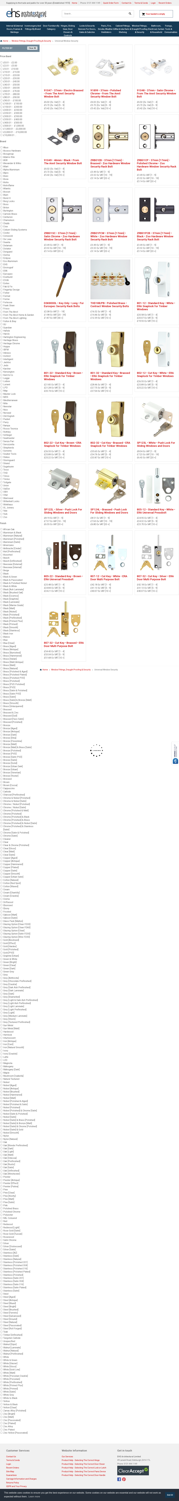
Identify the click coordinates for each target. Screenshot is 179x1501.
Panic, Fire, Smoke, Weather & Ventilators (106, 29)
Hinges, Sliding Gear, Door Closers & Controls (68, 30)
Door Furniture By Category (51, 27)
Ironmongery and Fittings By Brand (33, 27)
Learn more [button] (34, 1496)
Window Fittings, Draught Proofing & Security (139, 29)
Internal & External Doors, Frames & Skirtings (14, 29)
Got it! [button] (170, 1495)
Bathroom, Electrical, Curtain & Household (156, 29)
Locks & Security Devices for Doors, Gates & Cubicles (87, 29)
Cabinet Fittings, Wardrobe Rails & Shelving (123, 29)
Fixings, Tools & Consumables (168, 29)
